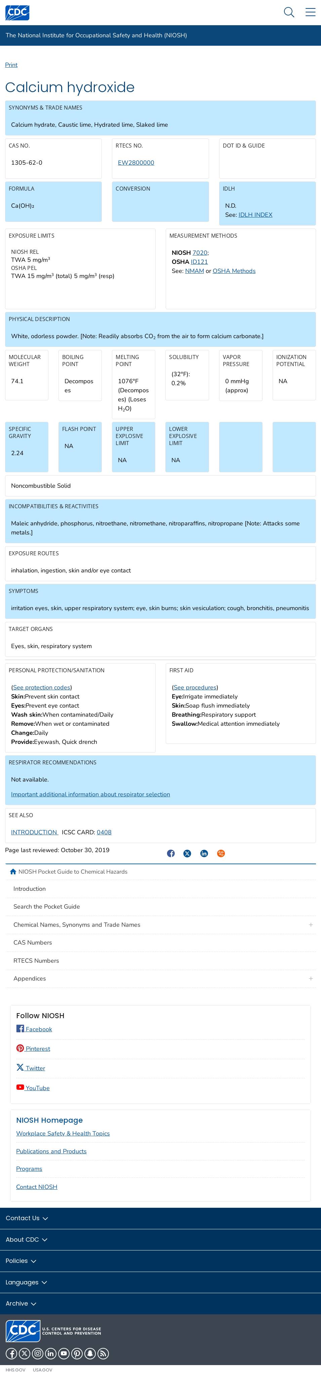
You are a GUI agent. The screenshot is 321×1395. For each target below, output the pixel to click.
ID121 (199, 271)
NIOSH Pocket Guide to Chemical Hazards (72, 881)
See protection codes (41, 697)
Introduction (29, 898)
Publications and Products (51, 1161)
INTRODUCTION (34, 842)
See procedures (195, 697)
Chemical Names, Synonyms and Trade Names (77, 934)
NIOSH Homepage (49, 1129)
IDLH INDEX (256, 225)
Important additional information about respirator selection (90, 804)
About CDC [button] (27, 1249)
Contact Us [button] (27, 1227)
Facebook (34, 1039)
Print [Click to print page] (11, 74)
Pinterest (33, 1058)
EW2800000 (136, 172)
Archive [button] (21, 1313)
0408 (104, 842)
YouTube (33, 1097)
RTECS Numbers (36, 970)
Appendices (29, 988)
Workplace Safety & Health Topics (63, 1143)
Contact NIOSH (36, 1197)
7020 (200, 262)
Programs (29, 1178)
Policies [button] (21, 1270)
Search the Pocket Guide (46, 916)
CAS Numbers (32, 952)
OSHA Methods (234, 280)
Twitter (30, 1078)
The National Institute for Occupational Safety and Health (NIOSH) (96, 35)
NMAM (194, 280)
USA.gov (42, 1379)
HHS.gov (16, 1379)
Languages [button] (27, 1291)
